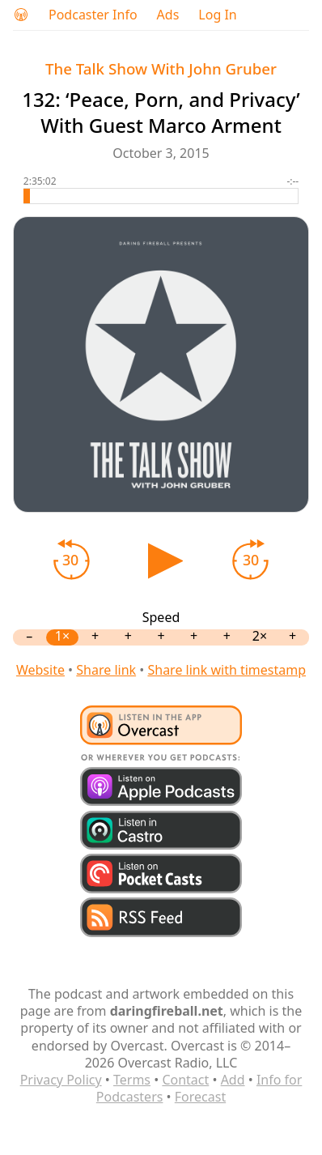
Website (40, 670)
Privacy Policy (61, 1080)
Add (233, 1080)
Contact (185, 1080)
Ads (168, 14)
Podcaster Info (93, 14)
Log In (217, 14)
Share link (106, 670)
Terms (131, 1080)
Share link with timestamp (226, 670)
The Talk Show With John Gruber (161, 68)
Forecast (200, 1097)
